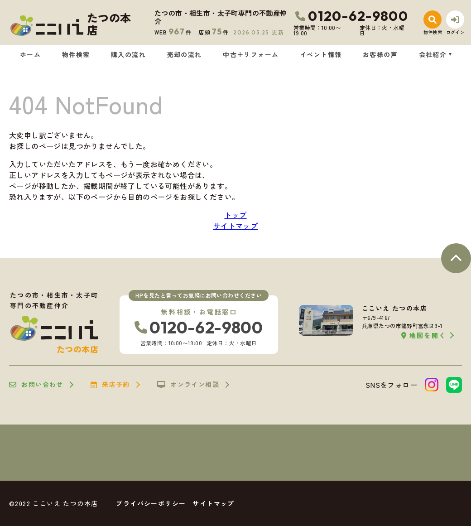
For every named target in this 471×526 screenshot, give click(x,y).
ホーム (30, 54)
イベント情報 (320, 54)
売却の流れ (184, 54)
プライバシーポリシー (151, 503)
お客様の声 (380, 54)
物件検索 (76, 54)
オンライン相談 (188, 384)
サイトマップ (235, 225)
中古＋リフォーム (251, 54)
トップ (235, 214)
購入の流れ (128, 54)
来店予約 (110, 384)
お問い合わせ (36, 384)
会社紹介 (433, 54)
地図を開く (423, 335)
